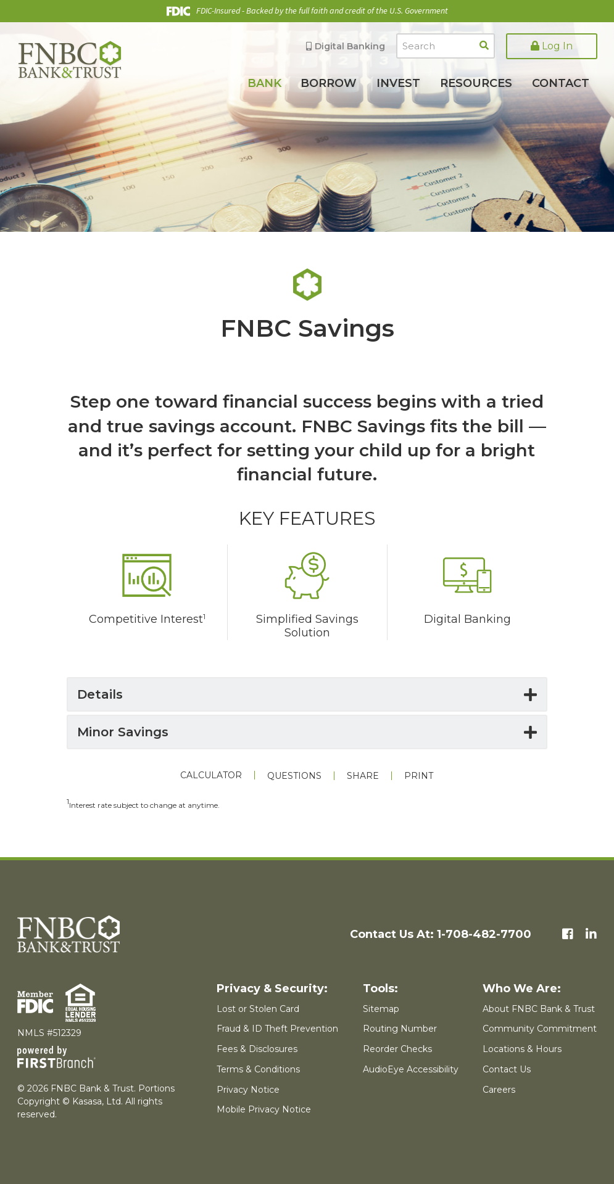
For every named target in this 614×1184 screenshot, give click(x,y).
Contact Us (507, 1069)
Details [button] (100, 694)
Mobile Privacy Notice (264, 1109)
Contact (560, 83)
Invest (398, 83)
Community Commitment (540, 1028)
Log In (552, 46)
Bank (264, 83)
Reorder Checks (397, 1048)
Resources (476, 83)
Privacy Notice (248, 1089)
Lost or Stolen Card (258, 1008)
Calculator (211, 775)
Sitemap (381, 1008)
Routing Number (400, 1028)
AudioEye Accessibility (410, 1069)
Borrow (329, 83)
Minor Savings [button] (122, 732)
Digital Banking (350, 46)
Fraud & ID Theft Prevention (277, 1028)
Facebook (567, 934)
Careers (499, 1089)
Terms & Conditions (258, 1069)
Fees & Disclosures (257, 1048)
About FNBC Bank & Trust (539, 1008)
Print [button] (418, 775)
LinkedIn (591, 934)
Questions (294, 775)
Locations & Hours (522, 1048)
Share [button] (363, 775)
